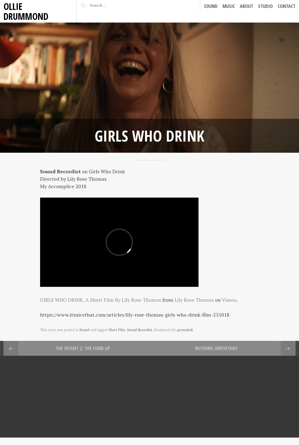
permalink (185, 329)
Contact (287, 6)
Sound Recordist (139, 329)
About (246, 6)
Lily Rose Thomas (194, 300)
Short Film (116, 329)
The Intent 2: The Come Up (83, 348)
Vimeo (229, 300)
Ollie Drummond (25, 11)
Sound (211, 6)
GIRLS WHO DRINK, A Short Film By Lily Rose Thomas (100, 300)
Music (229, 6)
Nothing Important (216, 348)
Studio (265, 6)
